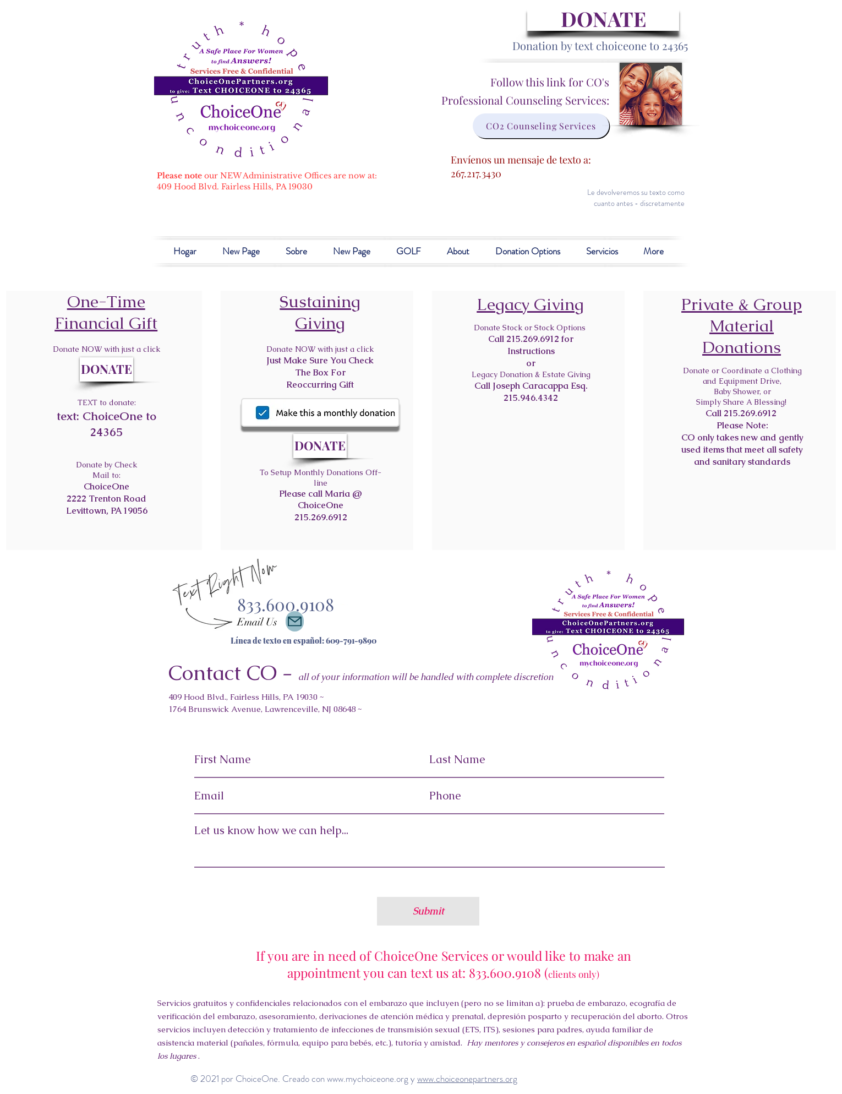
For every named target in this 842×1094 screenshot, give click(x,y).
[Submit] (428, 911)
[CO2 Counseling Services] (541, 125)
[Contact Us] (295, 621)
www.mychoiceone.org (367, 1078)
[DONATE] (603, 18)
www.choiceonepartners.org (467, 1078)
